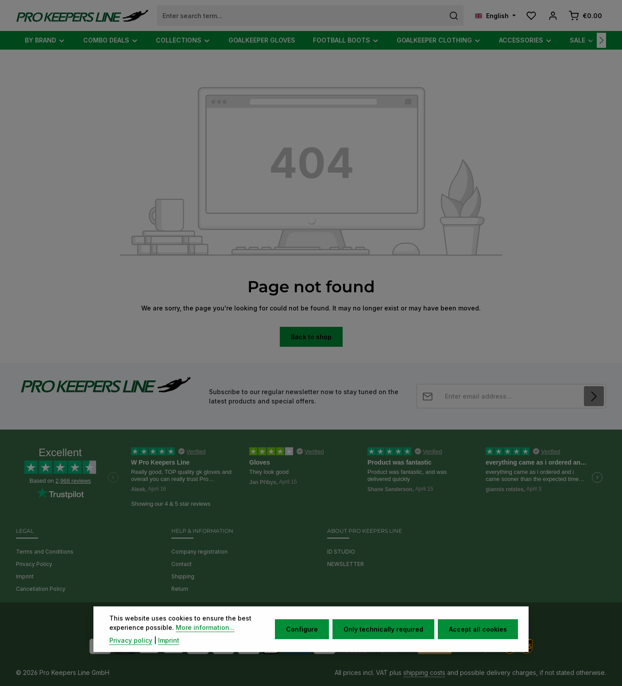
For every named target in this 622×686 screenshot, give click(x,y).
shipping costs (424, 672)
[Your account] (553, 16)
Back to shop (311, 337)
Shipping (182, 576)
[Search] (454, 15)
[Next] (601, 40)
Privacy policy (130, 653)
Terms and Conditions (44, 551)
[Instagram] (318, 618)
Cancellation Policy (41, 588)
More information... (205, 640)
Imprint (25, 576)
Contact (181, 564)
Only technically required (383, 642)
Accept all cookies (478, 642)
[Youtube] (305, 618)
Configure (302, 642)
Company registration (199, 551)
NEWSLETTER (345, 564)
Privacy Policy (34, 564)
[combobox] (301, 15)
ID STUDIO (341, 551)
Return (179, 588)
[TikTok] (330, 618)
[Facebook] (292, 618)
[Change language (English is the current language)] (495, 16)
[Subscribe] (594, 396)
